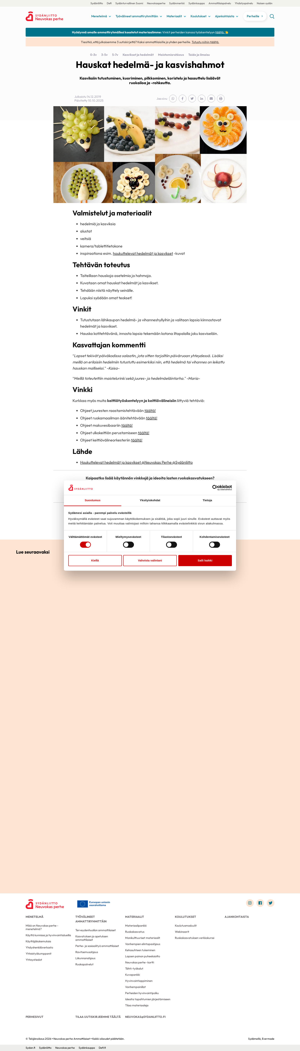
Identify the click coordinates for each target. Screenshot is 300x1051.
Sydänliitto (96, 3)
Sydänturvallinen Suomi (129, 3)
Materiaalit (174, 16)
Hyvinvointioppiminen (138, 981)
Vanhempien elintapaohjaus (142, 944)
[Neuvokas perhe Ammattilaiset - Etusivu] (45, 904)
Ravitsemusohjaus (86, 952)
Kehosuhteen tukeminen (140, 950)
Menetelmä (99, 16)
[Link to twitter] (270, 903)
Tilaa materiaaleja (136, 1005)
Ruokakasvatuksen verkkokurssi (194, 938)
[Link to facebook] (260, 903)
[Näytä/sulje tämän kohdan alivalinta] (110, 16)
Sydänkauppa (196, 3)
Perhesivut (34, 1017)
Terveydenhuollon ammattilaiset (95, 930)
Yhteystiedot (34, 959)
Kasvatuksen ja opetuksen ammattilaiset (91, 938)
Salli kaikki (205, 560)
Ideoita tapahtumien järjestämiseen (147, 999)
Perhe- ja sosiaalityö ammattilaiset (97, 946)
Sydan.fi (30, 1047)
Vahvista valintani (150, 560)
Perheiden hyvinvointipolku (142, 993)
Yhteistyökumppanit (38, 953)
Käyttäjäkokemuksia (38, 941)
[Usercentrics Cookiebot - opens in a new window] (215, 488)
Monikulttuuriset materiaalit (142, 938)
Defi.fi (102, 1047)
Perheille (253, 16)
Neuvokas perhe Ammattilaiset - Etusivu (56, 16)
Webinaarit (182, 931)
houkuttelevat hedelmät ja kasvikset (143, 253)
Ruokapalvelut (84, 964)
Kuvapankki (132, 974)
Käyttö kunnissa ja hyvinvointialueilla (48, 935)
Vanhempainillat (135, 987)
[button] (272, 18)
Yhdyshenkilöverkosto (39, 947)
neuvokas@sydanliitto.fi (145, 1017)
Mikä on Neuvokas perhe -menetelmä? (42, 927)
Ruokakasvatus (134, 931)
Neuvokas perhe (65, 1047)
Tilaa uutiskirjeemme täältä (98, 1017)
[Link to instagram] (250, 903)
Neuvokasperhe (156, 3)
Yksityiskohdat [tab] (150, 500)
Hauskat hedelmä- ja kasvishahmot (150, 64)
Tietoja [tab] (207, 500)
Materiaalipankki (136, 925)
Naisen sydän (264, 3)
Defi (109, 3)
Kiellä (95, 560)
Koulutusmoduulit (186, 925)
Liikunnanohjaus (85, 958)
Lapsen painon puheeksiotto (142, 956)
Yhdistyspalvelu (244, 3)
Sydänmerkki (177, 3)
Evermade (268, 1038)
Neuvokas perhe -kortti (139, 962)
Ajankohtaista (224, 16)
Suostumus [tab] (93, 500)
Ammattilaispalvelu (220, 3)
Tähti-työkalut (134, 968)
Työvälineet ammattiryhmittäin (137, 16)
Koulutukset (198, 16)
